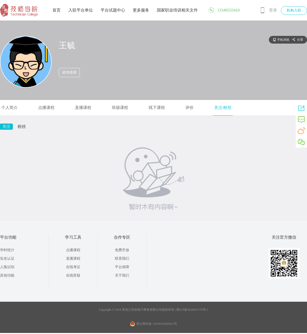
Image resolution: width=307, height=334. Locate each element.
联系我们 (122, 258)
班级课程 (120, 107)
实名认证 (7, 258)
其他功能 (7, 275)
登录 (273, 10)
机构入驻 (294, 10)
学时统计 (7, 250)
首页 (56, 10)
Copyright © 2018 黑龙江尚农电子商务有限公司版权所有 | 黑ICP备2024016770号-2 (153, 309)
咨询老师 (69, 72)
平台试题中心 (113, 10)
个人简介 (9, 107)
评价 (189, 107)
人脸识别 (7, 267)
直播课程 (83, 107)
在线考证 (73, 267)
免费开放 (122, 250)
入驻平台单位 (80, 10)
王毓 (67, 45)
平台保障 (122, 267)
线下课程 (157, 107)
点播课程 (46, 107)
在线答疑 (73, 275)
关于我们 (122, 275)
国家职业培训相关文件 (177, 10)
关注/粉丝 (223, 107)
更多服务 (141, 10)
